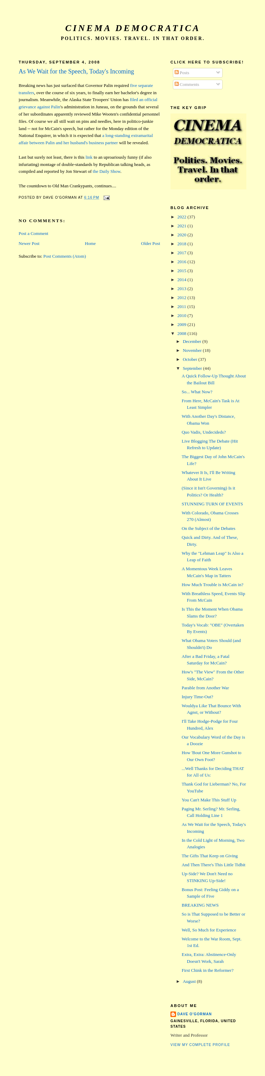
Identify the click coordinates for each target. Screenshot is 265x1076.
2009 (182, 324)
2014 (182, 279)
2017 (182, 252)
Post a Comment (33, 233)
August (190, 981)
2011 (182, 306)
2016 (182, 261)
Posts (182, 72)
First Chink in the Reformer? (207, 970)
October (190, 359)
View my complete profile (200, 1045)
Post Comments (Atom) (64, 256)
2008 (182, 333)
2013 (182, 288)
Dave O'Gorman (194, 1014)
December (193, 341)
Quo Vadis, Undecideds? (203, 432)
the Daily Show (106, 171)
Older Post (150, 243)
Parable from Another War (205, 687)
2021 (182, 225)
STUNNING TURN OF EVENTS (212, 503)
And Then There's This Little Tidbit (213, 864)
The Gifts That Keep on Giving (209, 855)
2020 (182, 234)
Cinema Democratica (132, 28)
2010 (182, 315)
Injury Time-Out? (197, 696)
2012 (182, 297)
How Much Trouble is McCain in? (212, 584)
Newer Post (29, 243)
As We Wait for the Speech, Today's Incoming (76, 71)
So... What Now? (196, 391)
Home (90, 243)
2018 (182, 243)
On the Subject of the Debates (208, 528)
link (89, 157)
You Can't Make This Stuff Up (208, 799)
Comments (187, 84)
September (193, 368)
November (193, 350)
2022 (182, 216)
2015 (182, 270)
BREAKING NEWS (199, 905)
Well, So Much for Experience (208, 929)
